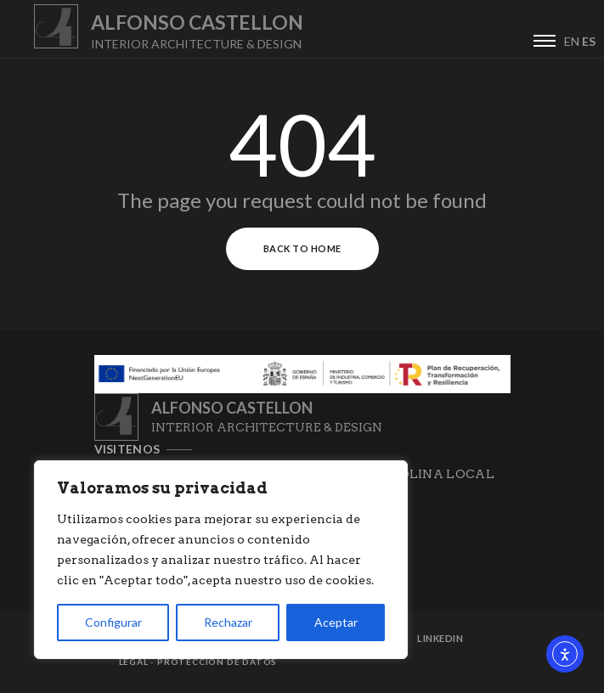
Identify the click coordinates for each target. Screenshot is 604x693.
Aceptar (336, 622)
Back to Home (302, 248)
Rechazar (228, 622)
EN (571, 41)
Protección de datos (217, 661)
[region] (221, 559)
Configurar (113, 622)
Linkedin (440, 638)
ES (589, 41)
